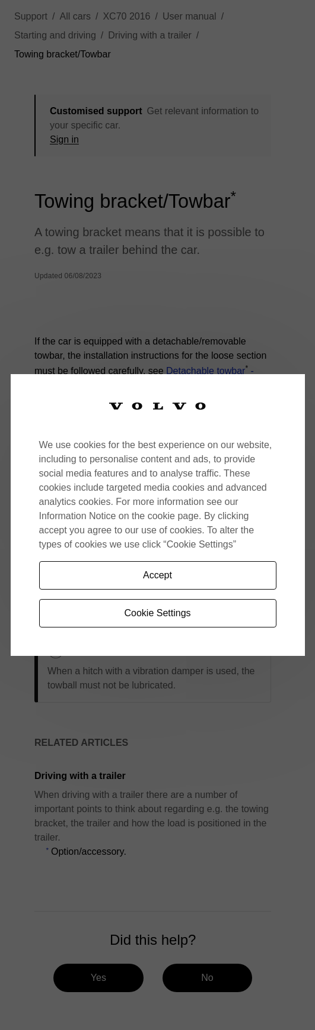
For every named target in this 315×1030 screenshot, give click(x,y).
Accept (157, 575)
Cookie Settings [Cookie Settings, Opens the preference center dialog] (157, 613)
